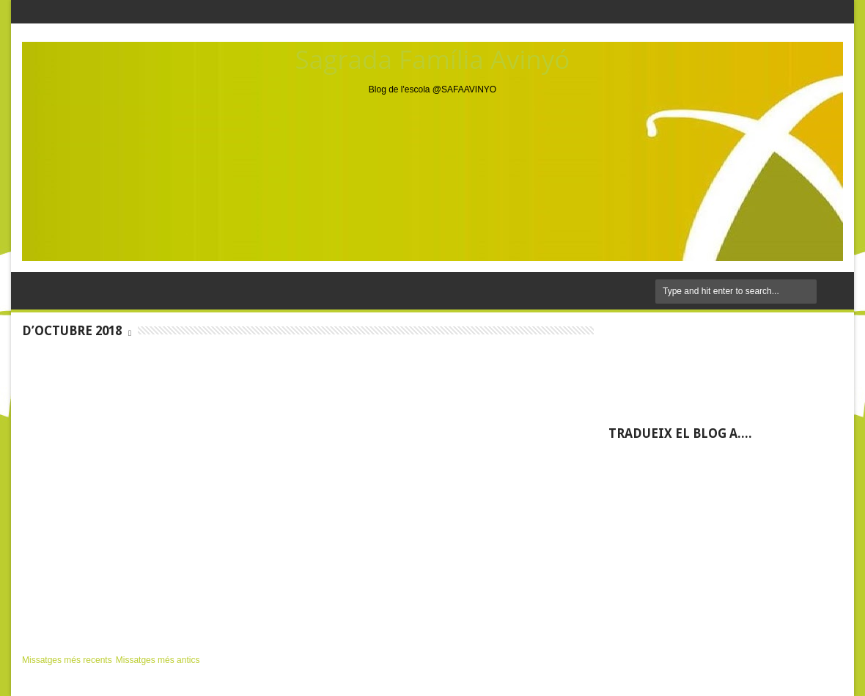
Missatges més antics (158, 660)
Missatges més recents (67, 660)
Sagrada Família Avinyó (432, 59)
